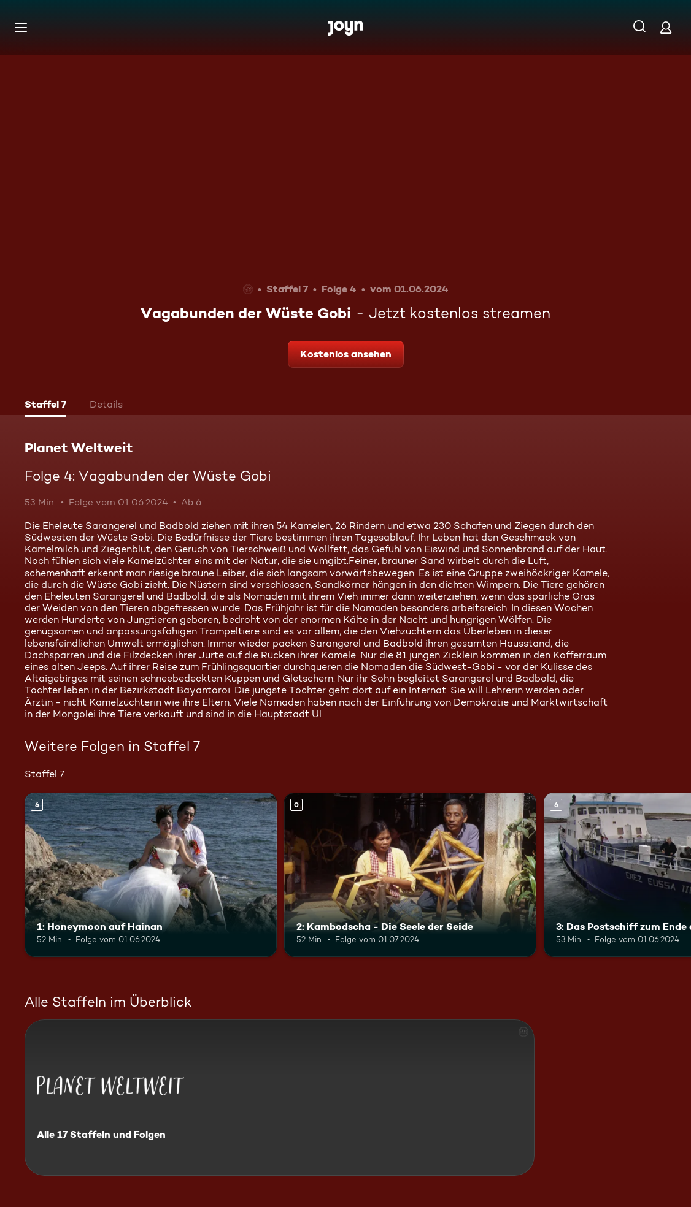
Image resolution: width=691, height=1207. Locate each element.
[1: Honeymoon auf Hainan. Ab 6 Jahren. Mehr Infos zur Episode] (151, 874)
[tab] (45, 406)
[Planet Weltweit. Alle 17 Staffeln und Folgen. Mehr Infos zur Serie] (280, 1097)
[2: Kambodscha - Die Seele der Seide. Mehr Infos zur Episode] (410, 874)
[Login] (665, 27)
